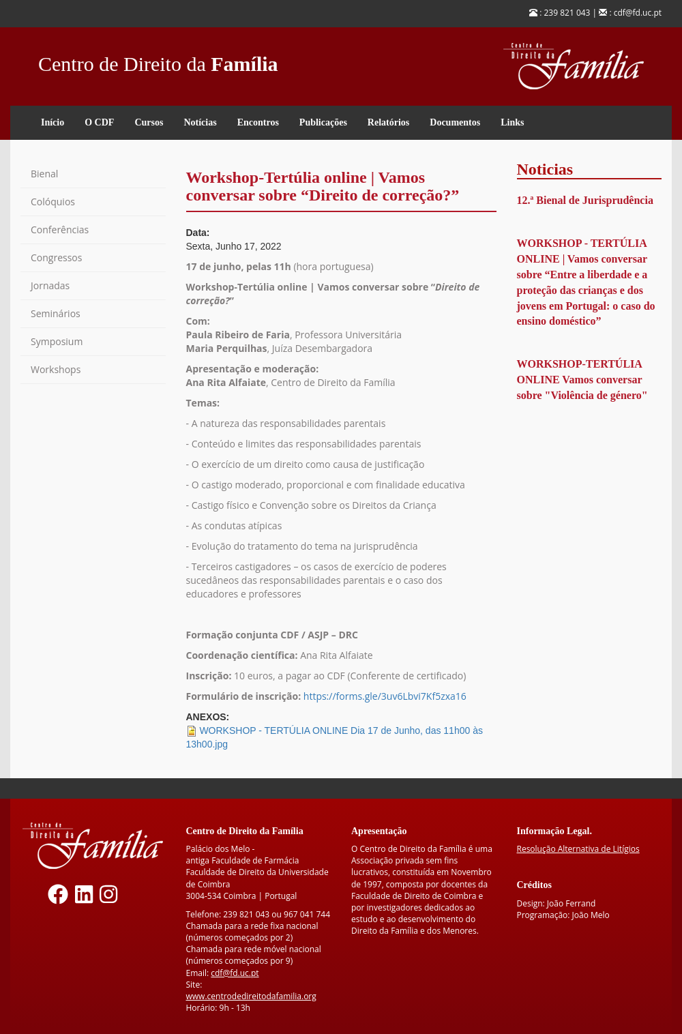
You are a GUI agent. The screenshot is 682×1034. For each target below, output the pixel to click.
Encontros (258, 122)
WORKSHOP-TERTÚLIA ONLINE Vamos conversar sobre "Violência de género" (582, 379)
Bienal (44, 173)
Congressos (56, 257)
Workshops (55, 369)
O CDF (99, 122)
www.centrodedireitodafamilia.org (251, 996)
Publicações (323, 122)
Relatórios (388, 122)
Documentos (455, 122)
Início (52, 122)
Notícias (199, 122)
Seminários (55, 313)
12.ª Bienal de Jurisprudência (585, 200)
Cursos (148, 122)
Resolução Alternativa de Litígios (578, 849)
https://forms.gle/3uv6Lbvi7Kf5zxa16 (384, 696)
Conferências (60, 229)
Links (512, 122)
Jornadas (50, 285)
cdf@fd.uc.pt (234, 973)
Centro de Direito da (158, 60)
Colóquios (53, 201)
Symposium (57, 341)
